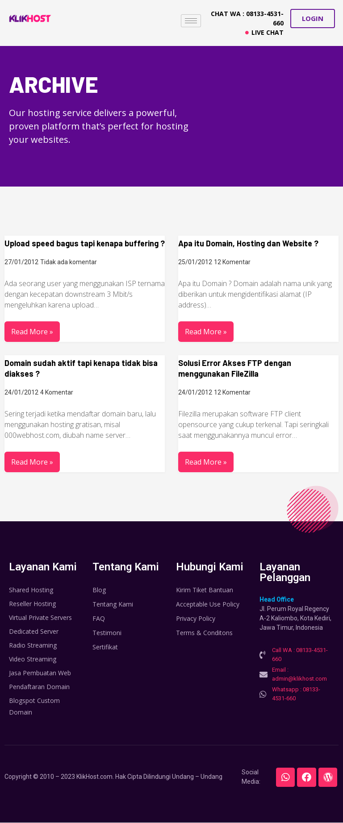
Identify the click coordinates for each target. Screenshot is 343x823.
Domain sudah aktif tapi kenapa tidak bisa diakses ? (81, 368)
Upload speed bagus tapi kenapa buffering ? (84, 243)
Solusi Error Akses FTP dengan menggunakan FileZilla (234, 368)
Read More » (32, 332)
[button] (312, 18)
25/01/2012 (195, 262)
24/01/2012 (21, 392)
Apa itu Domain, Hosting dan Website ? (248, 243)
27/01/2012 (21, 262)
